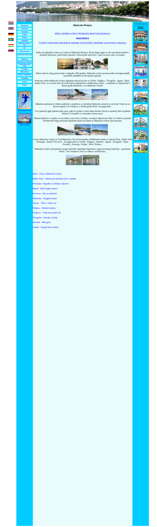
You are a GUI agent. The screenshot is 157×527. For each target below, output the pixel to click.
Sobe (25, 35)
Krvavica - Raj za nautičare (45, 193)
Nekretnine (24, 72)
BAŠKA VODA (70, 34)
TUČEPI (43, 43)
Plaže (24, 37)
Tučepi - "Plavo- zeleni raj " (45, 203)
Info (24, 48)
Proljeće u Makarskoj (24, 75)
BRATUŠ (94, 34)
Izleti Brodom (24, 51)
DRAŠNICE (64, 43)
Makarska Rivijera (24, 62)
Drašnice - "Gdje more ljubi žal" (47, 212)
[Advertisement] (24, 169)
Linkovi (24, 82)
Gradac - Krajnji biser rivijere (46, 227)
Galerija (25, 40)
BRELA (58, 34)
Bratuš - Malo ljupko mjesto (45, 188)
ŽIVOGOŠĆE (86, 43)
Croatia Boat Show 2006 (24, 65)
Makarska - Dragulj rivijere (45, 198)
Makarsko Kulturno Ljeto (24, 44)
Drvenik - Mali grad (41, 222)
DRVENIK (98, 43)
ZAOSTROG (110, 43)
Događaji (24, 78)
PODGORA (53, 43)
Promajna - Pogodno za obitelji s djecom (51, 183)
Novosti (24, 29)
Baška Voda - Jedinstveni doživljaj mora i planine (54, 178)
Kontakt (25, 69)
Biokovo (24, 59)
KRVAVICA (104, 34)
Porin (25, 85)
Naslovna (24, 26)
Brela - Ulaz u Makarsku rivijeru (47, 174)
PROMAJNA (83, 34)
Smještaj (24, 32)
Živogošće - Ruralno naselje (45, 217)
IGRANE (75, 43)
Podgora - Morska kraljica (44, 208)
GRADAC (121, 43)
